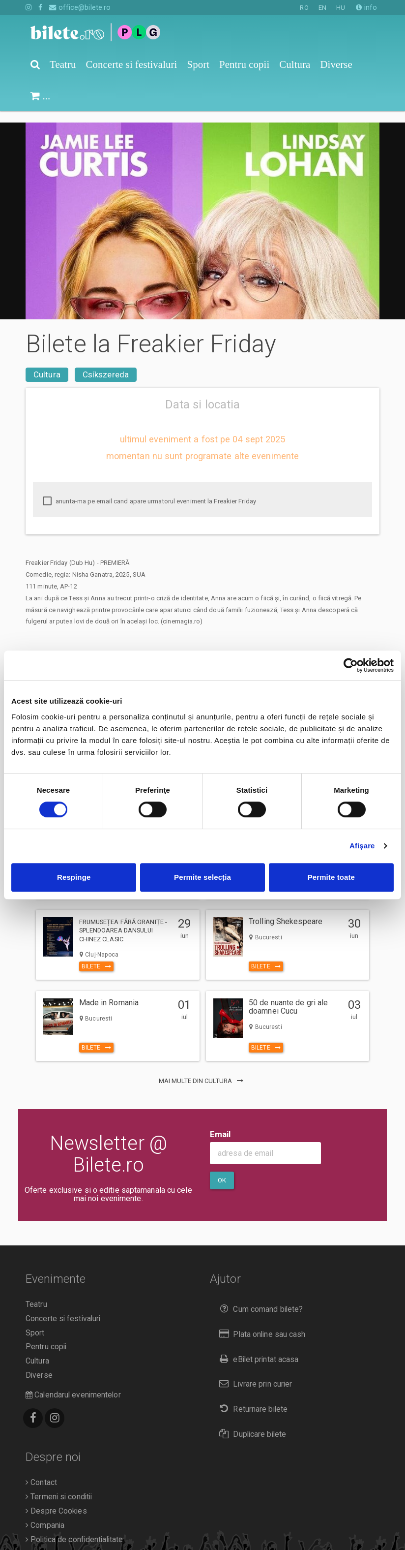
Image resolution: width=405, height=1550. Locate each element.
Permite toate (331, 877)
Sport (35, 1321)
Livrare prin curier (253, 1372)
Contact (41, 1471)
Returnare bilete (251, 1397)
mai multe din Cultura (202, 1069)
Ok (222, 1169)
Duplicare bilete (250, 1422)
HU (340, 7)
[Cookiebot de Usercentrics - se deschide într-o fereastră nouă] (351, 665)
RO (304, 7)
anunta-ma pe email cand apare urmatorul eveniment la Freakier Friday (149, 490)
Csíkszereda (106, 363)
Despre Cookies (56, 1499)
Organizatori (48, 1542)
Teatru (36, 1293)
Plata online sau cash (260, 1323)
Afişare (362, 845)
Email (220, 1123)
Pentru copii (46, 1335)
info (366, 7)
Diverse (39, 1364)
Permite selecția (202, 877)
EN (322, 7)
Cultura (46, 363)
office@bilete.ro (80, 7)
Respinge (73, 877)
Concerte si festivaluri (63, 1307)
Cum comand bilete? (259, 1297)
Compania (45, 1514)
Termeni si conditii (59, 1485)
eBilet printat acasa (256, 1348)
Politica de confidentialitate (74, 1528)
